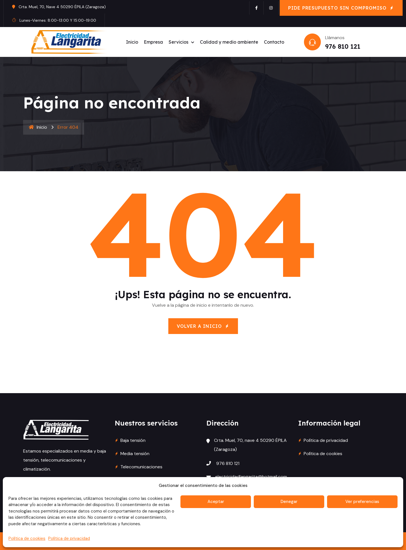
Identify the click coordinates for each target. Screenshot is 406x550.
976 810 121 (342, 46)
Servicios (178, 42)
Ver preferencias (362, 501)
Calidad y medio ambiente (229, 42)
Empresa (153, 42)
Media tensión (134, 454)
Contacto (274, 42)
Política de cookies (26, 538)
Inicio (132, 42)
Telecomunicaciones (141, 467)
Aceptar (216, 501)
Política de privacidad (69, 538)
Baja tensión (132, 440)
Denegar (289, 501)
